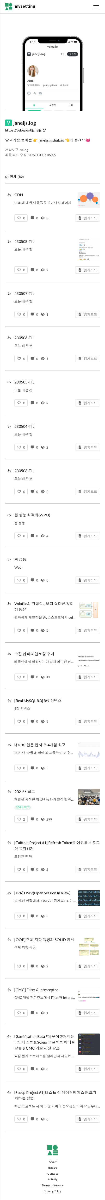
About (52, 1162)
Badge (52, 1167)
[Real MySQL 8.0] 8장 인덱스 (38, 700)
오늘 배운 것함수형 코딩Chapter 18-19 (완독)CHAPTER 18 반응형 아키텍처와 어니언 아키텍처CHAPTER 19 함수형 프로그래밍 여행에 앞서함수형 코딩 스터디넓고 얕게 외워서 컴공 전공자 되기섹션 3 (45, 250)
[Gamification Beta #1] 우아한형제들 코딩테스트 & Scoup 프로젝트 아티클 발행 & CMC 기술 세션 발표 (44, 1042)
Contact (52, 1173)
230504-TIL (24, 426)
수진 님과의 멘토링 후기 (34, 653)
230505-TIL (24, 382)
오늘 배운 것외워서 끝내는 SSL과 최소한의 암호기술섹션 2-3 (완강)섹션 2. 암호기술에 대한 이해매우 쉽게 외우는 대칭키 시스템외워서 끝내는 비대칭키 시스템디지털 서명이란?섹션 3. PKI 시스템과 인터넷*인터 (43, 302)
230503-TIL (24, 470)
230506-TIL (24, 337)
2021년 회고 (24, 791)
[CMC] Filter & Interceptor (36, 989)
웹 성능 (20, 559)
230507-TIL (24, 293)
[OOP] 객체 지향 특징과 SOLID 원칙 (44, 939)
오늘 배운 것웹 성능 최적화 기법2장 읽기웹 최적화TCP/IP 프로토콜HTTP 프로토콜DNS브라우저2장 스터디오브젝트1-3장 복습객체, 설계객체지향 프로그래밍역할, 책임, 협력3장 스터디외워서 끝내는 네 (29, 479)
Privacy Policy (53, 1191)
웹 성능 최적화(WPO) (32, 515)
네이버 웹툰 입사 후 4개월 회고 (40, 745)
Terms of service (52, 1185)
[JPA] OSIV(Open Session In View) (42, 893)
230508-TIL (24, 241)
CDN (18, 194)
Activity (52, 1179)
